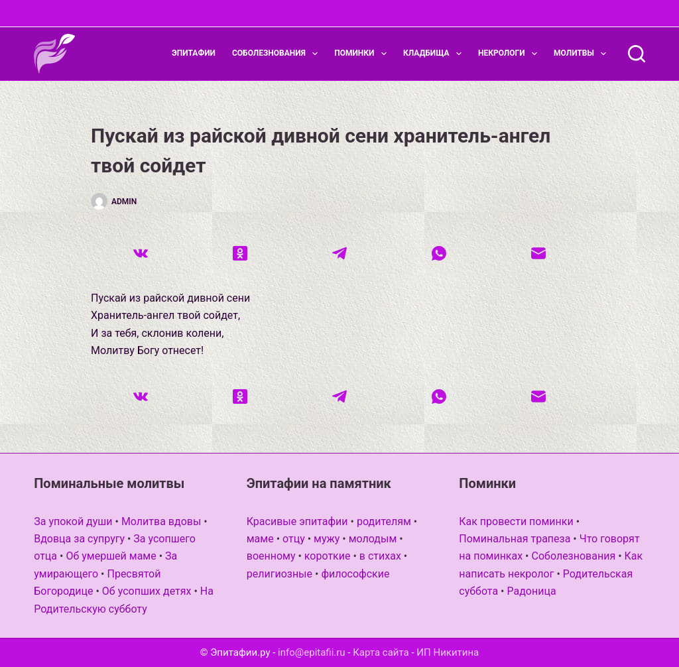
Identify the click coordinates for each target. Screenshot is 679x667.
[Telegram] (339, 253)
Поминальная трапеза (514, 538)
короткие (327, 556)
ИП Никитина (447, 652)
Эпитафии (194, 53)
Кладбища (435, 54)
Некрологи (510, 54)
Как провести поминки (516, 521)
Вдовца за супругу (79, 538)
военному (271, 556)
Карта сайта (381, 652)
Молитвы (582, 54)
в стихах (380, 556)
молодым (373, 538)
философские (355, 574)
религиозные (279, 574)
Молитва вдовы (161, 521)
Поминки (363, 54)
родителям (384, 521)
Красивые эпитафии (297, 521)
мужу (327, 538)
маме (260, 538)
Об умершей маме (111, 556)
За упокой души (73, 521)
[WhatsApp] (439, 253)
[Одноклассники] (240, 253)
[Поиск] (636, 53)
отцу (293, 538)
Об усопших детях (147, 591)
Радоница (531, 591)
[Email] (538, 253)
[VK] (140, 253)
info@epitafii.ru (311, 652)
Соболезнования (277, 54)
